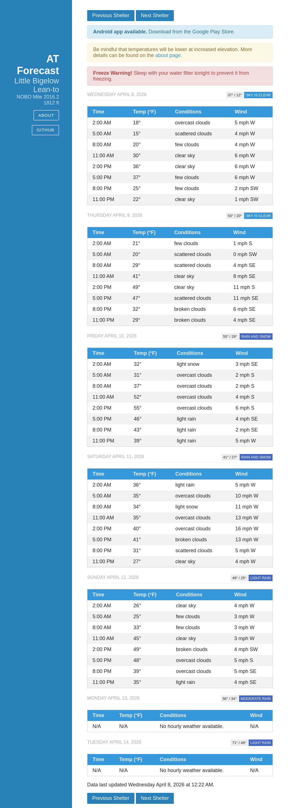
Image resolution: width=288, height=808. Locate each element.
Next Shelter (155, 15)
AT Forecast (38, 64)
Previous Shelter (110, 15)
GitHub (45, 129)
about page (168, 55)
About (46, 115)
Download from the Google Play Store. (164, 32)
